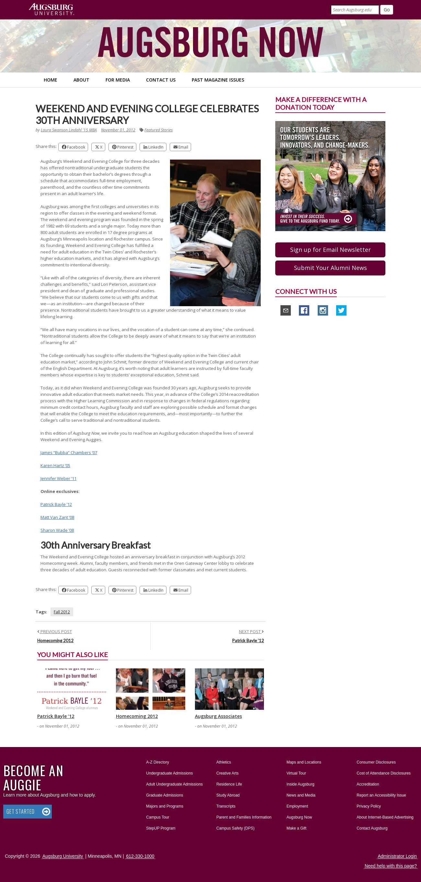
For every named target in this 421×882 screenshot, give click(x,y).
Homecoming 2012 (55, 640)
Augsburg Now (299, 817)
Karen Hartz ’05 (55, 465)
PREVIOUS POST (54, 631)
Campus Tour (157, 817)
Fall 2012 (62, 612)
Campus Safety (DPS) (235, 828)
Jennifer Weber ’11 (58, 478)
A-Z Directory (157, 762)
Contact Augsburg (372, 828)
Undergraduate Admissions (169, 773)
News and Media (301, 795)
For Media (118, 80)
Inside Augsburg (300, 784)
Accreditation (368, 784)
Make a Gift (296, 828)
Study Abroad (228, 795)
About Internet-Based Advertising (385, 817)
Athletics (223, 762)
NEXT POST (251, 631)
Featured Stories (158, 130)
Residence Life (229, 784)
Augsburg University (62, 856)
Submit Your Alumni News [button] (330, 268)
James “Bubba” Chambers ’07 (68, 452)
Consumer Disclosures (376, 762)
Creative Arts (227, 773)
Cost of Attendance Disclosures (384, 773)
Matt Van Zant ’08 (57, 517)
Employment (297, 806)
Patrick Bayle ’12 (56, 504)
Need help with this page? (391, 865)
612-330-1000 (140, 856)
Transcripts (225, 806)
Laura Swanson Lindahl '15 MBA (69, 130)
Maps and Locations (304, 762)
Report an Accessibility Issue (381, 795)
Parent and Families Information (243, 817)
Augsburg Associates (218, 716)
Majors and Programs (164, 805)
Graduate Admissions (164, 795)
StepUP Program (161, 828)
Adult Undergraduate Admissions (174, 784)
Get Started (20, 811)
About (81, 80)
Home (50, 80)
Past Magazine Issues (218, 80)
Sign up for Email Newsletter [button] (330, 249)
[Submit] (386, 10)
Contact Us (161, 80)
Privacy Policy (369, 806)
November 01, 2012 (118, 130)
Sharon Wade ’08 (57, 530)
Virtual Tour (296, 773)
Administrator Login (397, 856)
